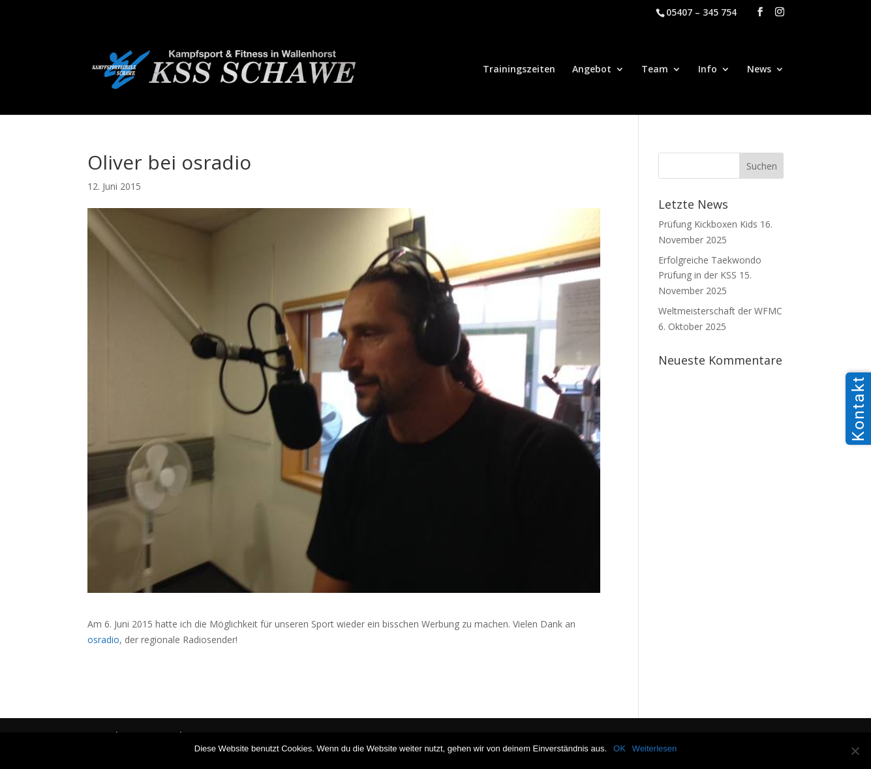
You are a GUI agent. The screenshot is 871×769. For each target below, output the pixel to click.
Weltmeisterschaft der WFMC (720, 311)
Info (707, 70)
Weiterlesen (654, 748)
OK (619, 748)
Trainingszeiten (519, 70)
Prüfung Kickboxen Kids (707, 224)
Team (654, 70)
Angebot (591, 70)
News (759, 70)
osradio (103, 639)
